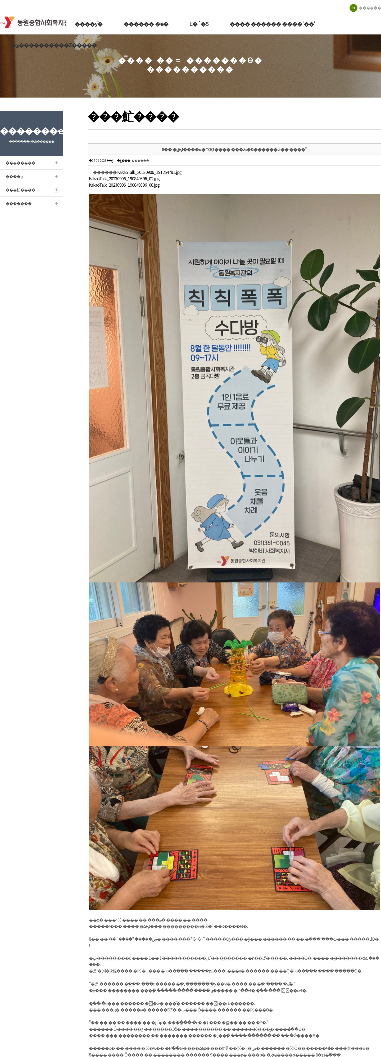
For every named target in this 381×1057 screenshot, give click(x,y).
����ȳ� (87, 24)
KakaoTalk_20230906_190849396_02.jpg (124, 178)
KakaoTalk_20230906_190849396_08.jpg (124, 185)
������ (370, 7)
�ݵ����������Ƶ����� (53, 45)
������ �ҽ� (144, 24)
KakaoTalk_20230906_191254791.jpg (149, 172)
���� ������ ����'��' (270, 24)
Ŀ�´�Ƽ (196, 24)
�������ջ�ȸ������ (37, 21)
